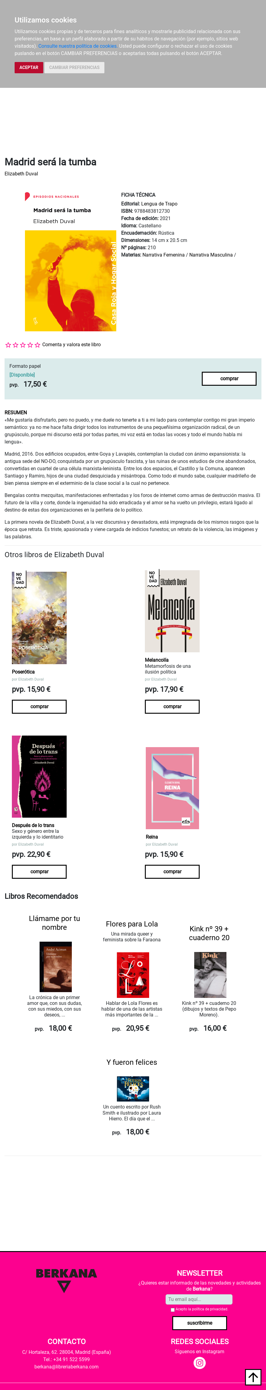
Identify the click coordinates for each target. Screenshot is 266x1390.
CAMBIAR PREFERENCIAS (74, 67)
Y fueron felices (132, 1062)
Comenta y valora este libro (71, 344)
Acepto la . (202, 1309)
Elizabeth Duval (21, 174)
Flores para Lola (132, 924)
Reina (152, 837)
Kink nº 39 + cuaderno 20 (209, 933)
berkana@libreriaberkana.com (66, 1367)
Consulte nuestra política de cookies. (78, 46)
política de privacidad (209, 1309)
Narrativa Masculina (211, 255)
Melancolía (157, 660)
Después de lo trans (33, 825)
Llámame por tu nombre (54, 923)
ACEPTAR (28, 67)
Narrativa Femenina (163, 255)
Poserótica (23, 672)
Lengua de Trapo (159, 204)
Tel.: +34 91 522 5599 (66, 1359)
